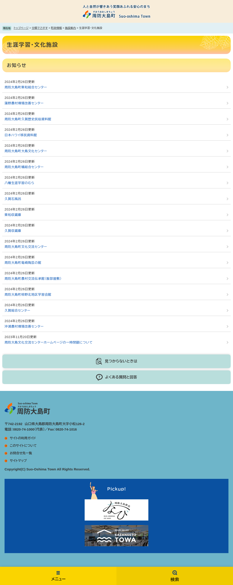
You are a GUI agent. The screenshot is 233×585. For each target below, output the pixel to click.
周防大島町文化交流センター (26, 247)
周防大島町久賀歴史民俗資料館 (28, 119)
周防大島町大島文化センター (26, 151)
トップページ (21, 28)
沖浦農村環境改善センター (24, 326)
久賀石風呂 (13, 199)
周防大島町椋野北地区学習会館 (28, 294)
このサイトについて (23, 445)
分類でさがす (40, 28)
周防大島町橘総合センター (24, 167)
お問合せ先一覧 (21, 453)
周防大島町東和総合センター (26, 87)
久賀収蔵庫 (13, 231)
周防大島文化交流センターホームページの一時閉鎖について (49, 342)
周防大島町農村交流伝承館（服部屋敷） (33, 278)
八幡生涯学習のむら (19, 183)
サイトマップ (18, 460)
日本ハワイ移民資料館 (21, 135)
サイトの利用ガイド (23, 438)
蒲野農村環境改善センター (24, 103)
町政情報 (56, 28)
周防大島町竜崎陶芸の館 (23, 262)
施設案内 (70, 28)
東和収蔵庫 (13, 215)
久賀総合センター (17, 310)
